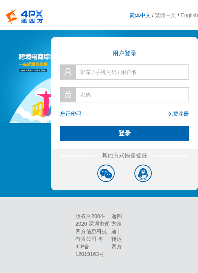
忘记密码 (70, 114)
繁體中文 (165, 15)
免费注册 (178, 114)
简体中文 (140, 15)
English (189, 15)
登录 (124, 133)
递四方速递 (116, 223)
